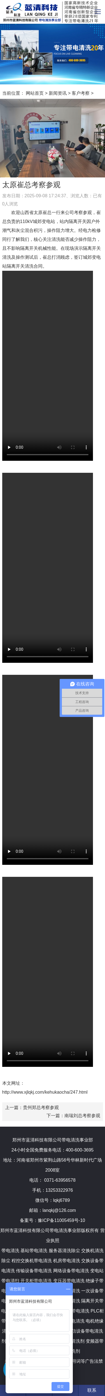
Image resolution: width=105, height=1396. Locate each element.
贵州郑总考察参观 (41, 1107)
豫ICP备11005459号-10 (61, 1220)
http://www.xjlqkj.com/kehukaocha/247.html (45, 1092)
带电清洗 (10, 1250)
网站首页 (35, 93)
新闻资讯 (58, 93)
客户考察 (81, 93)
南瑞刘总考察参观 (82, 1115)
